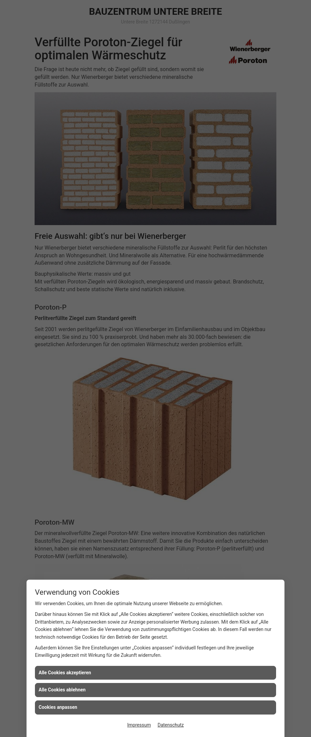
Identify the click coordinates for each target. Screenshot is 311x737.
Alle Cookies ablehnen (62, 689)
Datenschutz (171, 725)
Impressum (139, 725)
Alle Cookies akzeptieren (65, 672)
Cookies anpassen (58, 707)
